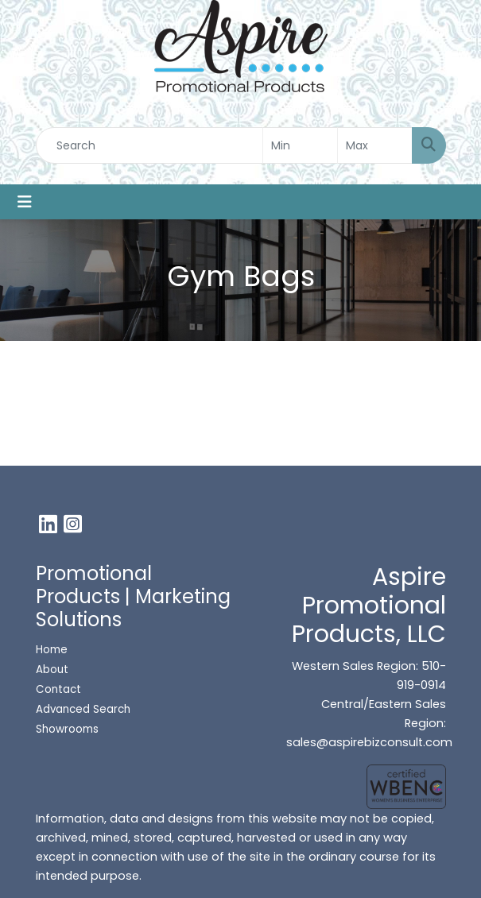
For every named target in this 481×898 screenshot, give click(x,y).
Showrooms (69, 729)
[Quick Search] (149, 145)
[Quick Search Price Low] (300, 145)
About (52, 669)
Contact (58, 689)
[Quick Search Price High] (375, 145)
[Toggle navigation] (24, 202)
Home (52, 649)
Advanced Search (83, 709)
